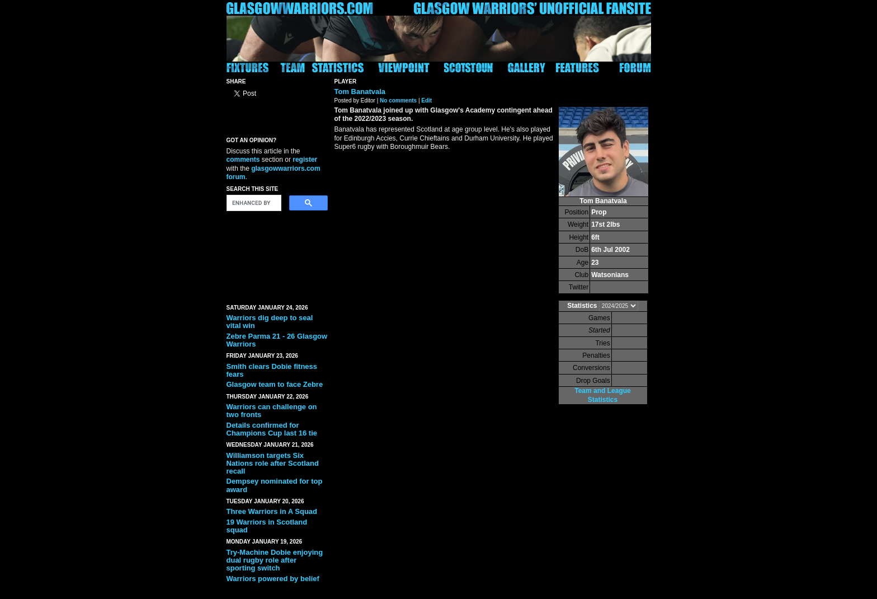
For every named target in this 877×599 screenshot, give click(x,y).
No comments (398, 100)
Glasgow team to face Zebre (275, 384)
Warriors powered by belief (273, 578)
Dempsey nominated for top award (275, 485)
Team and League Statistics (602, 395)
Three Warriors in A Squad (272, 511)
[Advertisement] (277, 255)
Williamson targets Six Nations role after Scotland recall (273, 463)
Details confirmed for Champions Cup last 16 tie (272, 429)
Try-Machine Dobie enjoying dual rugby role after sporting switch (275, 560)
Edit (426, 100)
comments (243, 159)
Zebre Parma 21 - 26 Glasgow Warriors (277, 340)
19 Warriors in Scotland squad (267, 526)
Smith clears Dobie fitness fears (272, 370)
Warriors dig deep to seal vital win (270, 321)
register (305, 159)
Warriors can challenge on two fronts (272, 411)
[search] (253, 203)
